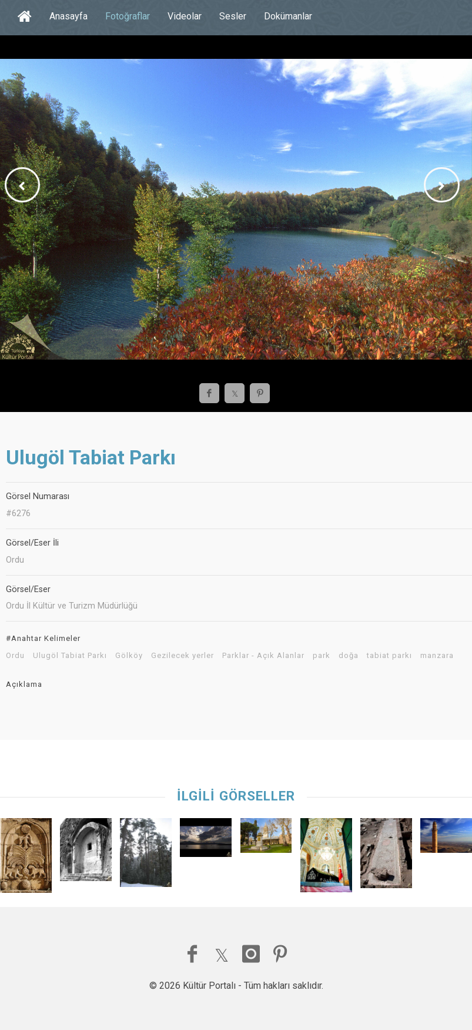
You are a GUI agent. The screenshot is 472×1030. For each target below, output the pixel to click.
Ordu (15, 656)
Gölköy (129, 656)
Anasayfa (68, 16)
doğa (349, 656)
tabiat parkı (389, 656)
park (321, 656)
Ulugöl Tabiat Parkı (70, 656)
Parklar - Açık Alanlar (263, 656)
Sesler (232, 16)
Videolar (185, 16)
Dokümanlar (288, 16)
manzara (437, 656)
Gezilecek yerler (182, 656)
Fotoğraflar (127, 16)
